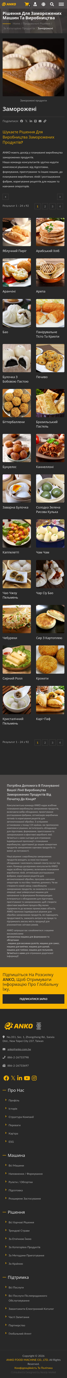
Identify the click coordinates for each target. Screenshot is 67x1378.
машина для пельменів (41, 949)
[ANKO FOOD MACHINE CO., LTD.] (33, 1026)
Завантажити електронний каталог (31, 1308)
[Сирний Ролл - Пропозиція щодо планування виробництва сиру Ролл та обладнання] (17, 659)
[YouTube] (27, 1078)
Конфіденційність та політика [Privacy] (33, 1367)
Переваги (15, 1125)
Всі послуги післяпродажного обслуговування (28, 1298)
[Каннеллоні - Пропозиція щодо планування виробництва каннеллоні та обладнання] (50, 448)
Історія (13, 1108)
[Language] (43, 4)
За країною (16, 1263)
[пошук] (52, 4)
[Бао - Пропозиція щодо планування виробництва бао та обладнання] (17, 313)
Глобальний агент (20, 1333)
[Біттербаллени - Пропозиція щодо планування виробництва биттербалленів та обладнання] (17, 403)
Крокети (42, 678)
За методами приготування (26, 1255)
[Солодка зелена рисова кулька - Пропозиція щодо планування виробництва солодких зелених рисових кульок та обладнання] (50, 488)
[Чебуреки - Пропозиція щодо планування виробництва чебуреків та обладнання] (17, 619)
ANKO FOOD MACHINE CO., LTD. (27, 1359)
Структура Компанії (21, 1116)
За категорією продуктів (19, 28)
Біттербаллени (14, 422)
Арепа (40, 291)
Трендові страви (19, 1230)
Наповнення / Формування (26, 1173)
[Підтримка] (35, 4)
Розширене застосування (25, 1198)
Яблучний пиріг (15, 251)
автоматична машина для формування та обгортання (28, 938)
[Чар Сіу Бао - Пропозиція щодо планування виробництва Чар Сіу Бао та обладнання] (50, 574)
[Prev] (5, 197)
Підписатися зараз (33, 998)
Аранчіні (9, 291)
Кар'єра (13, 1133)
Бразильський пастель (47, 424)
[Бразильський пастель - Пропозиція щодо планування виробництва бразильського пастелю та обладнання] (50, 403)
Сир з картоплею (49, 638)
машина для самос (49, 943)
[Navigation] (61, 4)
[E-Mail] (40, 121)
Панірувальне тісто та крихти (47, 334)
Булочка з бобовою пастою (15, 379)
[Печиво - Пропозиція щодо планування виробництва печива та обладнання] (50, 358)
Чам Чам (42, 552)
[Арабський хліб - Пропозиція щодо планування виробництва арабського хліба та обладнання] (50, 232)
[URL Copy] (44, 121)
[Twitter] (26, 121)
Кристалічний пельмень (13, 721)
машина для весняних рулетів (23, 943)
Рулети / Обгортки (21, 1182)
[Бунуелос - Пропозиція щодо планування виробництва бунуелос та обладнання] (17, 448)
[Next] (60, 197)
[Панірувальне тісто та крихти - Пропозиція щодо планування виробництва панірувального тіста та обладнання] (50, 313)
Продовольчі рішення (36, 23)
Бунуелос (9, 467)
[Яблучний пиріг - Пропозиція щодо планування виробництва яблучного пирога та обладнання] (17, 232)
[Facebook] (21, 121)
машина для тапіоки (17, 949)
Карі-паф (43, 719)
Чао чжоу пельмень (10, 595)
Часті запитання (19, 1317)
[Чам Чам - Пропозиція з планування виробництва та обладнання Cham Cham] (50, 533)
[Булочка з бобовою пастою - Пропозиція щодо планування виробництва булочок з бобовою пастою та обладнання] (17, 358)
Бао (5, 332)
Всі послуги (16, 1287)
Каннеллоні (45, 467)
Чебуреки (10, 638)
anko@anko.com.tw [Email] (19, 1049)
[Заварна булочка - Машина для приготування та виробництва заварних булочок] (17, 488)
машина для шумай (39, 946)
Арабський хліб (47, 251)
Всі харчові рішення (21, 1222)
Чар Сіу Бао (44, 593)
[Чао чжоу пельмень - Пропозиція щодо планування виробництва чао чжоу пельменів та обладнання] (17, 574)
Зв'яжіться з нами (16, 953)
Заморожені (45, 28)
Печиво (42, 377)
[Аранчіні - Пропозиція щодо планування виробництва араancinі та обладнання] (17, 272)
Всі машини (16, 1165)
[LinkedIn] (31, 121)
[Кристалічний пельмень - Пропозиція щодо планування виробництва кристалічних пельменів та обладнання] (17, 700)
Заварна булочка (15, 507)
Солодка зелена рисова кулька (48, 509)
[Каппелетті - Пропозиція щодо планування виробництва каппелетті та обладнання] (17, 533)
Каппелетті (11, 552)
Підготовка (16, 1190)
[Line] (35, 121)
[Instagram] (34, 1078)
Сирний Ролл (12, 678)
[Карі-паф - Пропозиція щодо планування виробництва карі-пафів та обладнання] (50, 700)
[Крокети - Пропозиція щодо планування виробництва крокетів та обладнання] (50, 659)
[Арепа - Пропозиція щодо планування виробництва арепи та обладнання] (50, 272)
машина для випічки (17, 946)
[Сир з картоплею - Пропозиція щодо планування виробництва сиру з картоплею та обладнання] (50, 619)
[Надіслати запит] (27, 4)
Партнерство (17, 1325)
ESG (11, 1141)
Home (16, 23)
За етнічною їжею (20, 1238)
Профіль (14, 1100)
